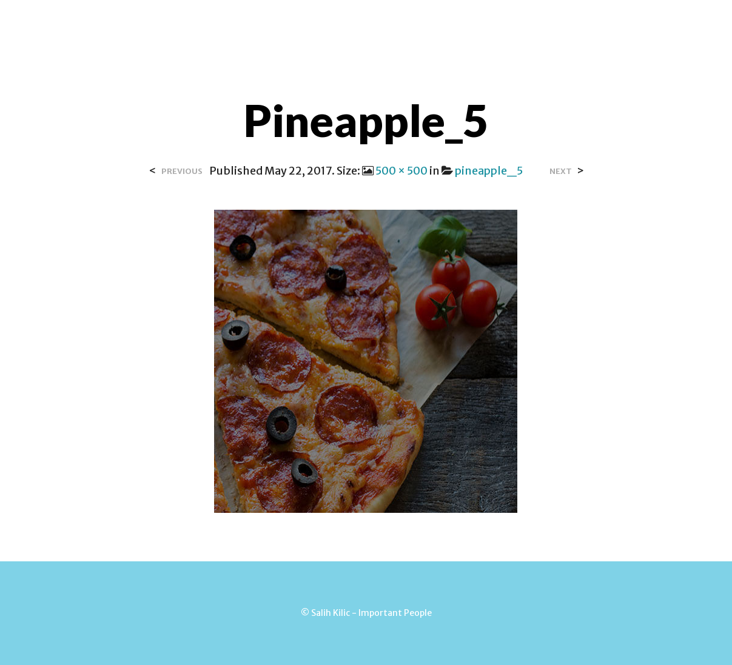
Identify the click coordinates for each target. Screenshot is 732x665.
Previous (182, 171)
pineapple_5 (489, 171)
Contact (353, 23)
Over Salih (284, 23)
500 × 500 (401, 171)
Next (560, 171)
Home (224, 23)
